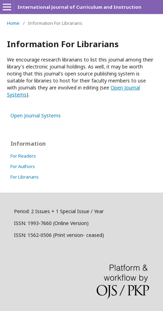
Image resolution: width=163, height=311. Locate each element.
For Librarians (24, 177)
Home (13, 23)
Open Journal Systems (35, 115)
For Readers (23, 156)
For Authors (22, 166)
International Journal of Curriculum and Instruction (79, 7)
